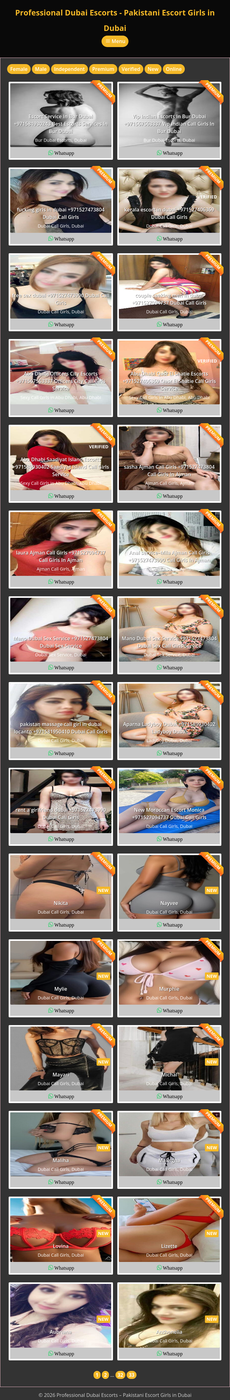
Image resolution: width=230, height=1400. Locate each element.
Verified (131, 69)
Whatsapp (64, 152)
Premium (103, 69)
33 (131, 1375)
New (153, 69)
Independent (69, 69)
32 (120, 1375)
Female (19, 69)
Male (41, 69)
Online (174, 69)
